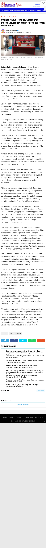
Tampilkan (41, 390)
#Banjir (6, 10)
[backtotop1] (44, 421)
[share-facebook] (14, 340)
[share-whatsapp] (32, 340)
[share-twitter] (23, 340)
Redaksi (5, 417)
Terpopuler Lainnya (23, 404)
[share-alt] (5, 340)
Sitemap (40, 417)
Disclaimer (20, 417)
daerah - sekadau (12, 16)
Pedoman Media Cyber (30, 417)
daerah (5, 16)
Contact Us (12, 417)
